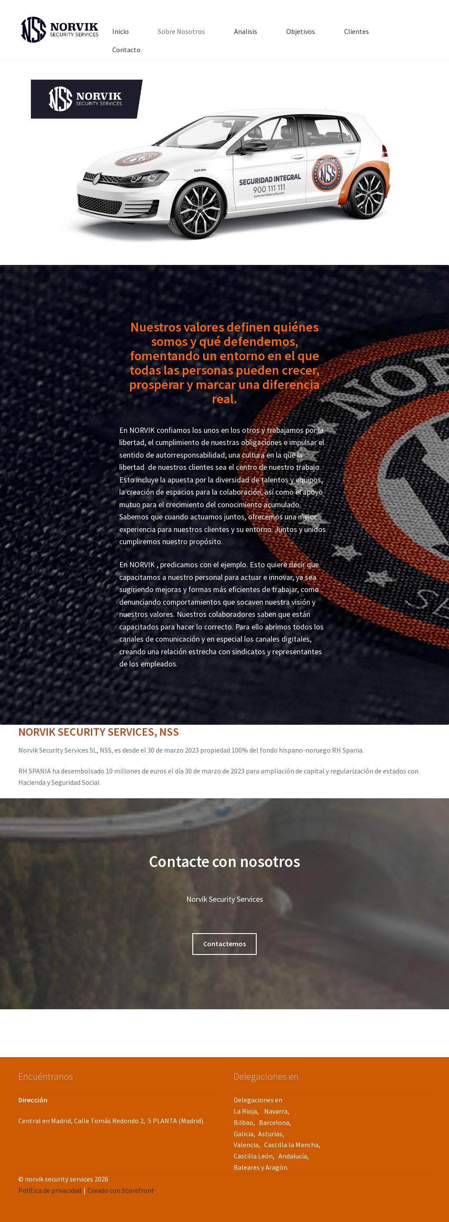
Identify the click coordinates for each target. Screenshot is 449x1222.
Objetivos (300, 31)
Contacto (126, 49)
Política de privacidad (49, 1190)
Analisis (245, 31)
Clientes (356, 31)
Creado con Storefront (120, 1190)
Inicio (120, 31)
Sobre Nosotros (181, 31)
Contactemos (224, 943)
